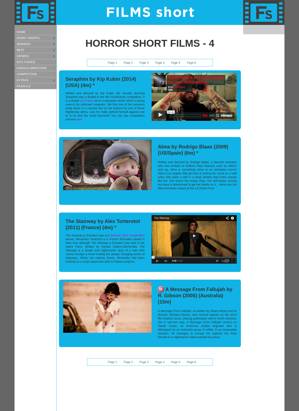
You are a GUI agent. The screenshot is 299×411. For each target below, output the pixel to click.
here (79, 119)
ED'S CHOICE (26, 62)
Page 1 (112, 62)
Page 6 (191, 62)
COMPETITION (27, 74)
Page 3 (144, 62)
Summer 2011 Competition (127, 235)
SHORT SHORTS (28, 38)
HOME (21, 32)
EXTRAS (22, 80)
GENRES (23, 56)
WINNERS (24, 44)
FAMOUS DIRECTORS (32, 68)
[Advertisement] (35, 156)
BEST (21, 50)
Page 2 (128, 62)
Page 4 (159, 62)
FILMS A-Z (24, 86)
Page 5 (175, 62)
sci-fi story (87, 100)
